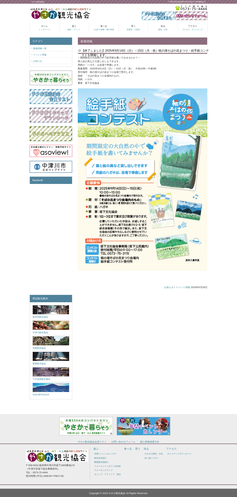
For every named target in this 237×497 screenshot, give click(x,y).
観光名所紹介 (100, 458)
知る (163, 28)
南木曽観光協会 (40, 317)
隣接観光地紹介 (101, 462)
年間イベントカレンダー (105, 454)
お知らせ (169, 287)
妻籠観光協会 (39, 363)
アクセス (192, 28)
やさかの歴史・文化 (154, 454)
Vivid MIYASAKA (41, 394)
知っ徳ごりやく (152, 458)
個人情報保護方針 (149, 441)
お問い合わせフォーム (123, 441)
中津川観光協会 (40, 332)
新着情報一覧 (39, 48)
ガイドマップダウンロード (179, 454)
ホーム (44, 28)
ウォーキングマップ (103, 470)
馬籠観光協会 (39, 348)
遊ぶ (74, 28)
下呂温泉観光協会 (41, 379)
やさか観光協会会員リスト (92, 441)
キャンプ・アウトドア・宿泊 (107, 474)
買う (133, 28)
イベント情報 (183, 287)
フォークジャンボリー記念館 (107, 466)
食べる (104, 28)
